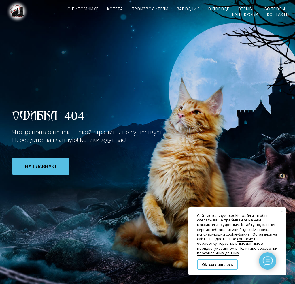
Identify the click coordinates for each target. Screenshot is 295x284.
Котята (115, 9)
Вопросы (274, 9)
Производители (149, 9)
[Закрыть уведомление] (282, 212)
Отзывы (247, 9)
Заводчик (188, 9)
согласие (245, 238)
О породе (218, 9)
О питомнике (82, 9)
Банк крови (245, 14)
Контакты (278, 14)
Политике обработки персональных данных (237, 250)
